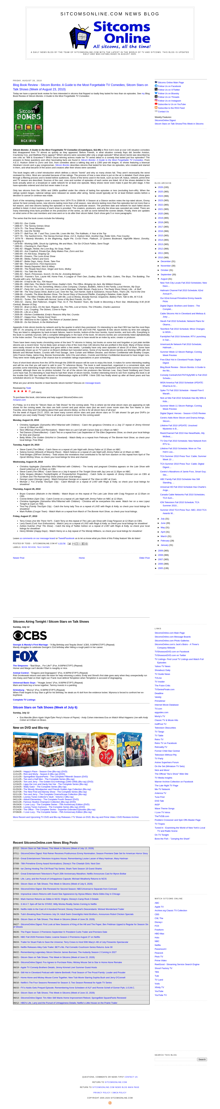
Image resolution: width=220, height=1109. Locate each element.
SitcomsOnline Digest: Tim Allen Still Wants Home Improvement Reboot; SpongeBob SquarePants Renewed (73, 998)
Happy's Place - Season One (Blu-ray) (42, 771)
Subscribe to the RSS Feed (171, 108)
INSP (157, 804)
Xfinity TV (159, 987)
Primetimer (160, 701)
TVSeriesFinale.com (164, 689)
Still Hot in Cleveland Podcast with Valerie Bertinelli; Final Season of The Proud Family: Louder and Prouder (73, 972)
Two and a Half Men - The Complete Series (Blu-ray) (49, 779)
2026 (161, 187)
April (163, 532)
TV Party (159, 758)
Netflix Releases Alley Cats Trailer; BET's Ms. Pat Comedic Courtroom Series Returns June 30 (67, 947)
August (164, 279)
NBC (157, 941)
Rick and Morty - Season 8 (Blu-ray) (40, 774)
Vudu (157, 983)
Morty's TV (160, 716)
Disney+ (159, 922)
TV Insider (160, 681)
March (164, 536)
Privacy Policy (101, 1093)
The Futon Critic (162, 685)
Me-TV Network (162, 789)
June (163, 523)
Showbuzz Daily (162, 670)
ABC (157, 903)
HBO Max (159, 933)
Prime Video (161, 960)
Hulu (157, 937)
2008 (161, 555)
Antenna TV (160, 793)
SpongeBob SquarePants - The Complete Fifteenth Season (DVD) (55, 776)
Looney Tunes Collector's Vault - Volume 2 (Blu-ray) (48, 797)
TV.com (158, 708)
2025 (161, 191)
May (163, 527)
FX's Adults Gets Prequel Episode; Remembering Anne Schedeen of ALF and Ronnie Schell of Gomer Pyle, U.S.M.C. (78, 987)
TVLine (158, 678)
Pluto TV (159, 956)
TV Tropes (160, 824)
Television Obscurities (165, 727)
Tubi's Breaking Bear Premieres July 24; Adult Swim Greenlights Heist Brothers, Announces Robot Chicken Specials (77, 914)
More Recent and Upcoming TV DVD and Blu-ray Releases (42, 817)
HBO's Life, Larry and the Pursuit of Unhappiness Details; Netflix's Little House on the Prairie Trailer (69, 1003)
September (166, 274)
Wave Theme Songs (164, 808)
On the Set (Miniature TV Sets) (170, 766)
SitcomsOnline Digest (165, 120)
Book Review (29, 547)
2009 (161, 550)
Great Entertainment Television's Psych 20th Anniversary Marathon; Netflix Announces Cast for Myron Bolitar (73, 873)
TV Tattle (159, 735)
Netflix (158, 945)
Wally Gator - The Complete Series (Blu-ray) (44, 786)
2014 (161, 240)
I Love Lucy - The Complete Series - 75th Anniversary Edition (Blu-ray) (57, 812)
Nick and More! (162, 770)
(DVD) (64, 771)
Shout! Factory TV (163, 968)
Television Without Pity (166, 755)
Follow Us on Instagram (169, 100)
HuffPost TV (161, 724)
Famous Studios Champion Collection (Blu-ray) (46, 802)
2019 (161, 218)
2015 (161, 235)
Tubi (157, 976)
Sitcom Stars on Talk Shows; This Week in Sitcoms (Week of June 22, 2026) (58, 957)
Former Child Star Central (167, 751)
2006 (161, 564)
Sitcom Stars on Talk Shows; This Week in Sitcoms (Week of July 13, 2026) (57, 848)
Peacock (159, 953)
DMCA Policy (120, 1093)
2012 (161, 248)
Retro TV (159, 739)
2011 (161, 253)
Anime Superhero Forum (167, 762)
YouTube (159, 991)
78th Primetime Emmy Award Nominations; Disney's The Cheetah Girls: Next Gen (60, 863)
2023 (161, 200)
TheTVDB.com (162, 816)
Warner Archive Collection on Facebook (174, 781)
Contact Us (162, 111)
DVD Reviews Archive (128, 817)
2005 (161, 568)
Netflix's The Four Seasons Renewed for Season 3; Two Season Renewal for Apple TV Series (66, 982)
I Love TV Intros (162, 812)
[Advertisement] (110, 69)
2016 (161, 231)
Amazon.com (19, 400)
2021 (161, 209)
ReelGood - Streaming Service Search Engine (177, 964)
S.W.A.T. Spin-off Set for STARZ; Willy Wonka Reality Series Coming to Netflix (59, 904)
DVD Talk (159, 801)
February (165, 540)
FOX (157, 926)
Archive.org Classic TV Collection (171, 910)
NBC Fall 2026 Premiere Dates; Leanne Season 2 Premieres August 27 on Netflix (60, 937)
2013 (161, 244)
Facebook (69, 538)
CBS (157, 914)
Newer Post (18, 558)
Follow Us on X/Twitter (169, 89)
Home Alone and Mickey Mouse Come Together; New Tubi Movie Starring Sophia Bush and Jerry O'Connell (73, 977)
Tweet (61, 538)
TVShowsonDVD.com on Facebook (172, 651)
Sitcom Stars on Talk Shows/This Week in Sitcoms (179, 123)
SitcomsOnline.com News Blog (110, 13)
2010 (161, 257)
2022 (161, 204)
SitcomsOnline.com (116, 1082)
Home (82, 558)
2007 (161, 559)
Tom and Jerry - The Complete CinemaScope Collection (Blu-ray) (55, 794)
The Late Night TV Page (166, 785)
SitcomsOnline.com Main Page (170, 633)
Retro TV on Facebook (166, 743)
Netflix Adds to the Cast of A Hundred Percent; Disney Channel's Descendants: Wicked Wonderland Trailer (72, 909)
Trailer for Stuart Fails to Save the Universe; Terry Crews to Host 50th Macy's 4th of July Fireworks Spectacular (74, 942)
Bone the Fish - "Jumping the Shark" (172, 838)
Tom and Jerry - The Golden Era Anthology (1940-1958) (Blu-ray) (55, 781)
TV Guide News (162, 674)
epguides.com (161, 712)
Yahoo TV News (162, 666)
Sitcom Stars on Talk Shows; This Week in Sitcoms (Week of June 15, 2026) (58, 992)
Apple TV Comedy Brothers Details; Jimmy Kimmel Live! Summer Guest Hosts (59, 967)
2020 (161, 213)
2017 (161, 226)
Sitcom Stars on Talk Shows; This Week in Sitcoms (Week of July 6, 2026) (57, 884)
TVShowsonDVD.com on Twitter (170, 655)
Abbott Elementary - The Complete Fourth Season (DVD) (51, 799)
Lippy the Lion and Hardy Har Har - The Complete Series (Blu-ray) (55, 784)
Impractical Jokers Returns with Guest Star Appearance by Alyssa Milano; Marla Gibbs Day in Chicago (70, 894)
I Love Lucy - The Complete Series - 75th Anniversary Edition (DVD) (56, 804)
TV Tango (159, 731)
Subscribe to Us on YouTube (172, 104)
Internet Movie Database (167, 705)
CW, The (159, 918)
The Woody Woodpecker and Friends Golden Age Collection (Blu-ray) (57, 789)
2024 (161, 196)
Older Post (144, 558)
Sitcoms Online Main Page (169, 82)
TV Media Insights (163, 777)
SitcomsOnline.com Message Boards (173, 636)
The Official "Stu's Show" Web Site (171, 774)
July (163, 518)
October (165, 270)
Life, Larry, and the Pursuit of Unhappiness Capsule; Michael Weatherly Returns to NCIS (64, 878)
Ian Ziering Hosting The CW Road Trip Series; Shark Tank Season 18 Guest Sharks (61, 868)
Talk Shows (43, 547)
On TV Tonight (162, 835)
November (166, 265)
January (165, 545)
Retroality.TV (161, 747)
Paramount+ (161, 949)
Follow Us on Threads (168, 97)
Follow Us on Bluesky (168, 93)
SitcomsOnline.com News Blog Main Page (115, 1087)
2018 (161, 222)
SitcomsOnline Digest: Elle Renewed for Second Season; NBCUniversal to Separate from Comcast (69, 889)
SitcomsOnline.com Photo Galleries (172, 640)
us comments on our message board (37, 538)
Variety (158, 697)
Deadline (159, 693)
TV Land (159, 979)
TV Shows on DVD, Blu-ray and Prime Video (93, 817)
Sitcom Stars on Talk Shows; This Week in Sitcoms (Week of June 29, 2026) (58, 919)
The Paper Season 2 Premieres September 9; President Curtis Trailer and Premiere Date (64, 932)
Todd (28, 388)
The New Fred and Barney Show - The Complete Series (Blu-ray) (55, 792)
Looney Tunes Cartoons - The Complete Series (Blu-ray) (50, 807)
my (143, 93)
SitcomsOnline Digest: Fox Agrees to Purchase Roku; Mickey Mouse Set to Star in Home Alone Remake (71, 962)
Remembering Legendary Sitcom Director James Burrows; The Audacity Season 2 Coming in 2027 (69, 952)
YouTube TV (161, 995)
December (166, 261)
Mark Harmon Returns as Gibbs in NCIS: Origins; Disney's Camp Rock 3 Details (60, 899)
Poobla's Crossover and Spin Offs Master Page (178, 820)
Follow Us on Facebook (169, 86)
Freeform (159, 929)
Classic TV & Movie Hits (166, 720)
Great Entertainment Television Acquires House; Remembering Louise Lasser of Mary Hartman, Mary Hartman (74, 858)
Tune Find (159, 797)
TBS (157, 972)
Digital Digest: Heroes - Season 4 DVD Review (183, 413)
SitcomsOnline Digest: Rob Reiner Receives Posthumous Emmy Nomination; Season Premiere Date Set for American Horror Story (84, 853)
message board (92, 383)
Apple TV (159, 907)
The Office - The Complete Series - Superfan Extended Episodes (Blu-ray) (59, 809)
